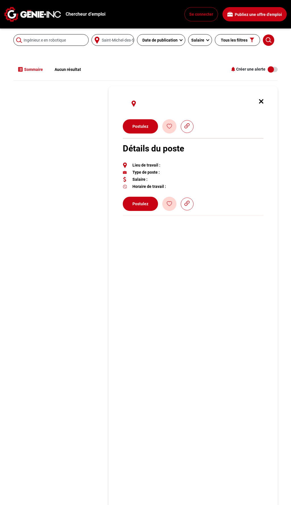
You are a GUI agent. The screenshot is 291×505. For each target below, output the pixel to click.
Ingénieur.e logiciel (100, 495)
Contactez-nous (165, 488)
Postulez (140, 81)
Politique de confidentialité (244, 481)
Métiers (20, 488)
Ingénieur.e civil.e (99, 474)
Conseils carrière (29, 481)
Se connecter (201, 14)
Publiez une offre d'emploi (254, 14)
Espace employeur (168, 474)
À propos (227, 474)
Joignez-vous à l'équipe (241, 488)
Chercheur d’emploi (85, 14)
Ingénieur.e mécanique (104, 481)
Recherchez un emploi (35, 474)
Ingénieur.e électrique (103, 488)
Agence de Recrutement (241, 495)
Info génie (23, 495)
